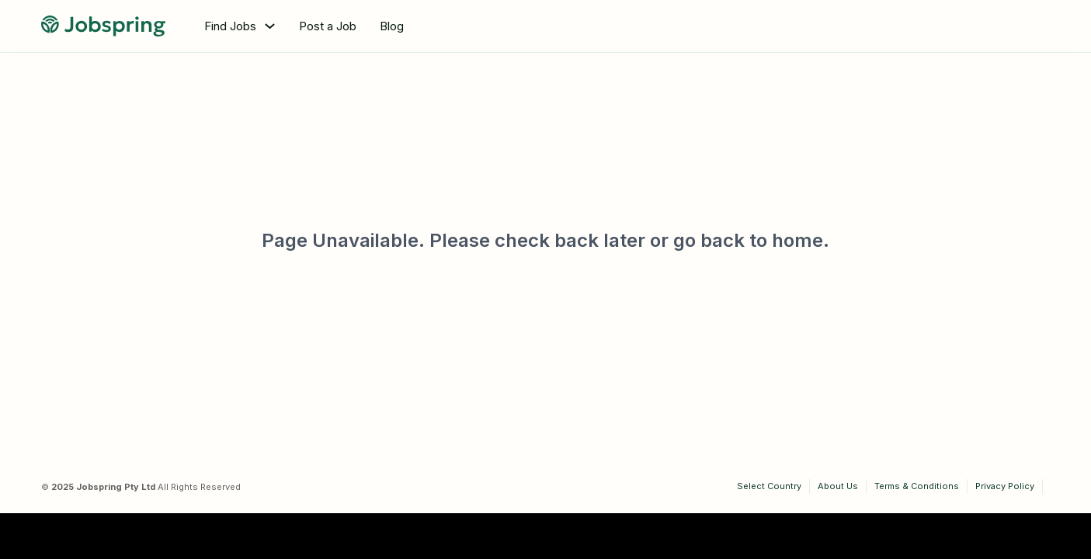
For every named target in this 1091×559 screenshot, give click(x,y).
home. (800, 240)
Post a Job (327, 26)
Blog (392, 26)
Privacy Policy (1004, 486)
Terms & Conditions (916, 486)
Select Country (769, 486)
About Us (838, 486)
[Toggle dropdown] (270, 26)
